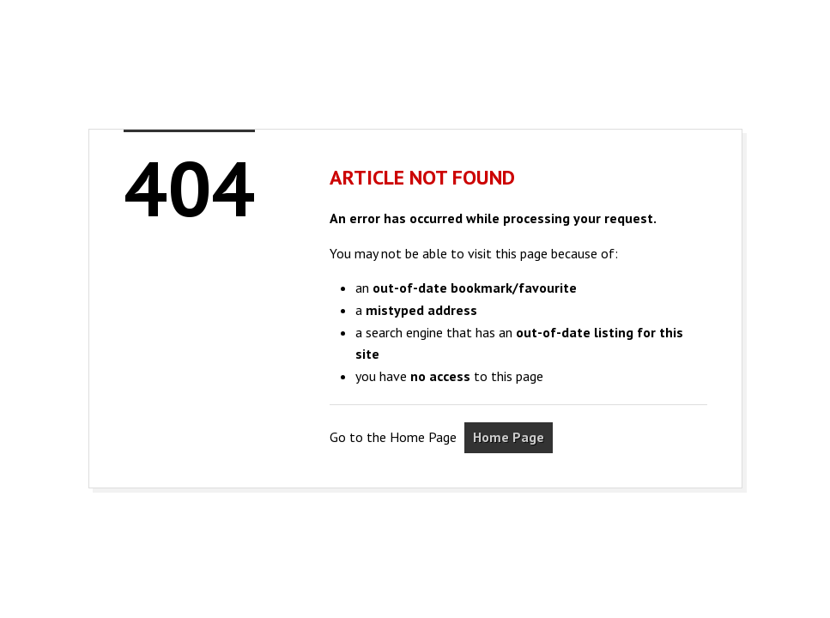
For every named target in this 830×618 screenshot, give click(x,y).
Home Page (508, 436)
